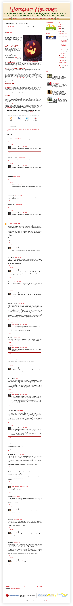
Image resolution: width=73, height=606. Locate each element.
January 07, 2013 (17, 542)
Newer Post (7, 586)
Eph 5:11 (29, 128)
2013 (60, 29)
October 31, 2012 (17, 138)
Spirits (28, 129)
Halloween (9, 129)
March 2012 (62, 60)
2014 (60, 28)
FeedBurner (31, 111)
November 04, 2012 (17, 442)
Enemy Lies (25, 128)
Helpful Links (35, 18)
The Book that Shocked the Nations (63, 45)
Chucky (27, 65)
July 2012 (62, 53)
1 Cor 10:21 (10, 128)
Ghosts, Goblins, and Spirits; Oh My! (63, 41)
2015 (60, 26)
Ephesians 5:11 (8, 80)
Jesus (13, 129)
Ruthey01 (10, 223)
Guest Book (15, 18)
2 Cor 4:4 (14, 128)
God (6, 129)
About (9, 18)
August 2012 (63, 51)
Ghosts (38, 128)
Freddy (19, 65)
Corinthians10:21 (20, 77)
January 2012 (63, 65)
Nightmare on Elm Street (22, 129)
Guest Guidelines (51, 18)
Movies (16, 129)
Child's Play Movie (19, 128)
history (16, 57)
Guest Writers (43, 18)
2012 (60, 31)
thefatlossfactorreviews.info (20, 286)
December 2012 (63, 33)
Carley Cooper (14, 146)
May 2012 (62, 57)
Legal (58, 18)
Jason (22, 65)
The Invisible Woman (56, 90)
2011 (60, 67)
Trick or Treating (13, 41)
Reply (9, 141)
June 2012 (62, 55)
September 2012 (63, 49)
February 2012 (63, 62)
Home (5, 18)
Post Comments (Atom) (15, 588)
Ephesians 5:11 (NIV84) (10, 26)
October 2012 (63, 39)
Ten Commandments (11, 62)
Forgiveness (34, 128)
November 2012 (63, 36)
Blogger (46, 600)
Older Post (39, 586)
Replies (11, 144)
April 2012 (62, 58)
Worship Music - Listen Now (25, 18)
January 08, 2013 (23, 559)
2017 (60, 24)
